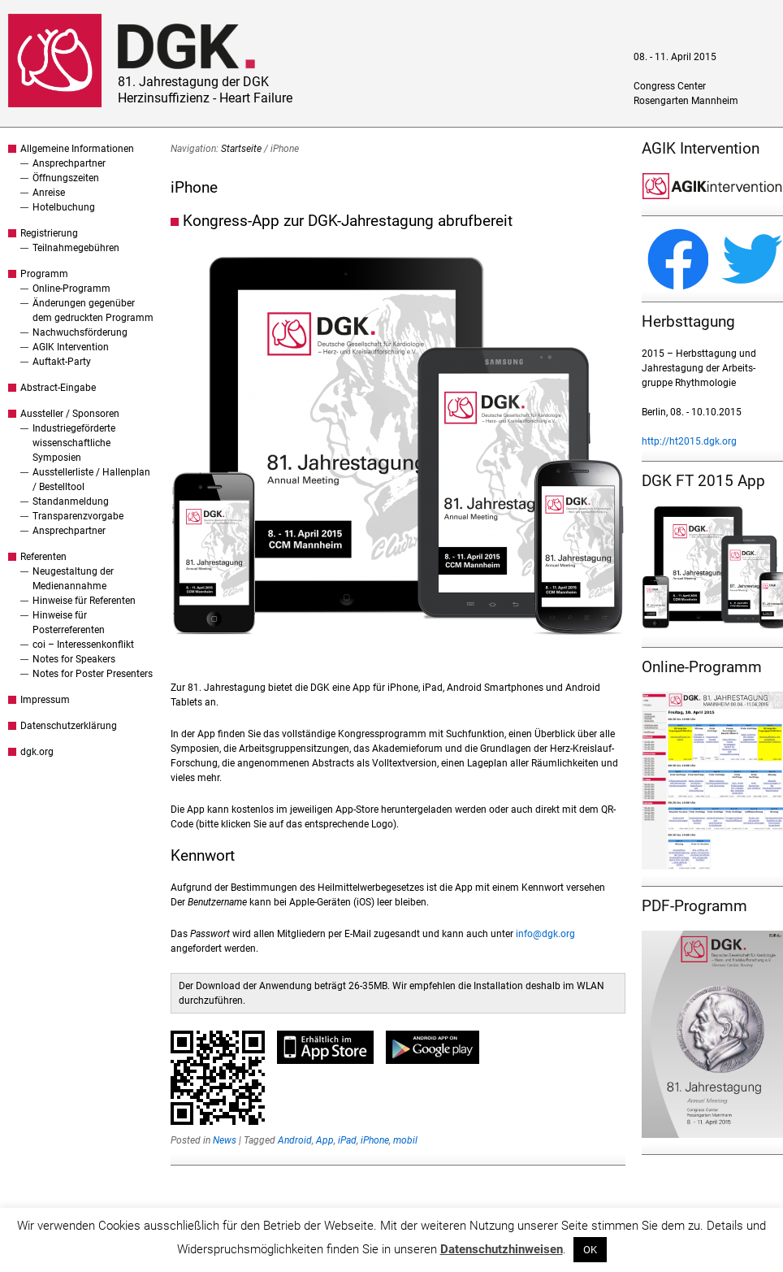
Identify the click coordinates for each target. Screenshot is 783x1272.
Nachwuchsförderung (80, 332)
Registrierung (49, 233)
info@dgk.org (545, 934)
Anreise (48, 192)
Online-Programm (71, 288)
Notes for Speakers (73, 659)
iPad (347, 1140)
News (224, 1140)
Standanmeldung (70, 501)
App (325, 1140)
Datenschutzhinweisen (501, 1249)
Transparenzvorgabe (77, 516)
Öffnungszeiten (65, 178)
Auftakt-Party (61, 361)
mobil (405, 1140)
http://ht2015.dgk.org (689, 441)
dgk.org (37, 752)
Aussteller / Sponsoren (69, 413)
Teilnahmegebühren (75, 248)
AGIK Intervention (70, 347)
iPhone (375, 1140)
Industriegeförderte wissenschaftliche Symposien (73, 443)
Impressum (45, 699)
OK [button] (590, 1250)
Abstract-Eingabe (58, 387)
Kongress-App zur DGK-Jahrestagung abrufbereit (348, 220)
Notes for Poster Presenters (92, 673)
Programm (44, 274)
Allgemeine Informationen (77, 148)
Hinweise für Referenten (84, 600)
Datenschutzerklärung (68, 726)
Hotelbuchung (63, 207)
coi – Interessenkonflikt (83, 644)
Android (295, 1140)
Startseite (241, 148)
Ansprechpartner (69, 163)
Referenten (43, 556)
